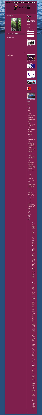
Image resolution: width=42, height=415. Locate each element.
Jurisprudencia (33, 319)
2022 (28, 105)
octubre (29, 208)
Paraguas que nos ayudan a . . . (31, 125)
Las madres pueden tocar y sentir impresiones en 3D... (31, 174)
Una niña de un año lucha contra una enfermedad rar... (31, 154)
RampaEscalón (33, 364)
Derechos (33, 268)
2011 (28, 219)
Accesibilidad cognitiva (33, 226)
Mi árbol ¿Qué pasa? (30, 134)
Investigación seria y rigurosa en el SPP (31, 167)
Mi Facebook (29, 27)
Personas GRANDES (33, 350)
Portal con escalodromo (30, 168)
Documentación (33, 276)
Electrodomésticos (33, 278)
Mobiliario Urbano (33, 334)
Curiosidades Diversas (33, 262)
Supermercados (33, 393)
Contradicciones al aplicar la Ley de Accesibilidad (33, 259)
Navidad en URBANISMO (30, 151)
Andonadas (33, 232)
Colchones (34, 253)
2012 (28, 218)
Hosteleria (33, 304)
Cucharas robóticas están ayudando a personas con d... (31, 170)
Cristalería (34, 260)
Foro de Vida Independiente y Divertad (33, 295)
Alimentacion (33, 231)
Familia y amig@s (33, 292)
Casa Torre (34, 249)
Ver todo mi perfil (28, 24)
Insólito (32, 316)
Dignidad (33, 270)
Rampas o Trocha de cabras (33, 366)
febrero (29, 214)
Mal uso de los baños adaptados (33, 331)
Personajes (33, 349)
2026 (28, 102)
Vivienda (34, 406)
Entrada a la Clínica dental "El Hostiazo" (31, 139)
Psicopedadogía (33, 361)
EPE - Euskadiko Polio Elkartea (10, 55)
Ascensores (33, 234)
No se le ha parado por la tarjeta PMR (31, 205)
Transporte (33, 401)
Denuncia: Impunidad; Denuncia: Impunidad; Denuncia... (31, 178)
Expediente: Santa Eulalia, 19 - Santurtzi (31, 140)
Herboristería (33, 302)
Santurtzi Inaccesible (30, 203)
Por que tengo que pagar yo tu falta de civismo (33, 357)
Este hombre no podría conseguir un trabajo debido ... (31, 157)
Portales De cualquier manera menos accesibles (33, 359)
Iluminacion (33, 309)
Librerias (34, 325)
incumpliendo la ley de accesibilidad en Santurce (33, 314)
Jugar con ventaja (29, 113)
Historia (32, 303)
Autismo (32, 237)
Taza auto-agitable (29, 121)
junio (28, 211)
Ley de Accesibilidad (33, 323)
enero (28, 215)
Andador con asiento (30, 192)
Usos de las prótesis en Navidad (31, 130)
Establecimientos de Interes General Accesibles (33, 285)
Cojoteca (32, 253)
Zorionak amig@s (29, 183)
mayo (28, 212)
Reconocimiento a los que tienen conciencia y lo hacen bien (33, 367)
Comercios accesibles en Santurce (33, 256)
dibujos (32, 269)
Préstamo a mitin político (30, 117)
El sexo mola (29, 135)
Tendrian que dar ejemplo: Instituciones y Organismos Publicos (33, 398)
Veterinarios (34, 405)
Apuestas (32, 233)
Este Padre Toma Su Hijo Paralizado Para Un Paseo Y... (31, 155)
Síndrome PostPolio (33, 385)
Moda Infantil (34, 335)
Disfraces (33, 272)
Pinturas (32, 352)
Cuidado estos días (30, 147)
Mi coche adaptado (30, 185)
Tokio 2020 (34, 400)
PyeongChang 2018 (33, 362)
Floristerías (32, 294)
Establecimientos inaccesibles (33, 287)
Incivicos (33, 311)
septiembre (29, 209)
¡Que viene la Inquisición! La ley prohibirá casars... (31, 165)
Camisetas (33, 244)
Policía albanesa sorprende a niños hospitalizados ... (31, 162)
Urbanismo (33, 403)
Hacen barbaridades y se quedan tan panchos (33, 299)
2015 (28, 216)
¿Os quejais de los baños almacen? (31, 163)
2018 (28, 108)
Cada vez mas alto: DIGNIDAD (31, 180)
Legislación (33, 321)
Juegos (32, 318)
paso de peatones (33, 345)
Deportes (32, 265)
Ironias (34, 316)
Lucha (32, 330)
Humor (33, 306)
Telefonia (32, 396)
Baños (34, 240)
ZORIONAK (29, 181)
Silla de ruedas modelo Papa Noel (31, 143)
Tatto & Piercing (33, 395)
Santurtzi (33, 376)
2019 (28, 107)
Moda (32, 335)
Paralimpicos (33, 344)
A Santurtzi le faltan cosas (33, 224)
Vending (32, 405)
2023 (28, 104)
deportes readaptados (33, 266)
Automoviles (33, 238)
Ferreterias (33, 293)
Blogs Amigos (33, 242)
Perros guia (33, 348)
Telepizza (34, 396)
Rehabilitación (33, 371)
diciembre (29, 110)
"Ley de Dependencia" (30, 111)
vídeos (32, 406)
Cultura (32, 261)
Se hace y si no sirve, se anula (31, 191)
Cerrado (34, 251)
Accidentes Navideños (30, 131)
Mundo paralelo (34, 336)
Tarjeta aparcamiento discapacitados (33, 394)
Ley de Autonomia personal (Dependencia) (33, 324)
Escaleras (34, 284)
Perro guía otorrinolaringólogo (30, 164)
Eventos (32, 291)
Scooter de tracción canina (30, 122)
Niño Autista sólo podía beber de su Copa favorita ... (31, 161)
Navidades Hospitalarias (30, 152)
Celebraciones (33, 250)
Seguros (32, 377)
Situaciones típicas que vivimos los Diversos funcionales (33, 387)
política (33, 355)
